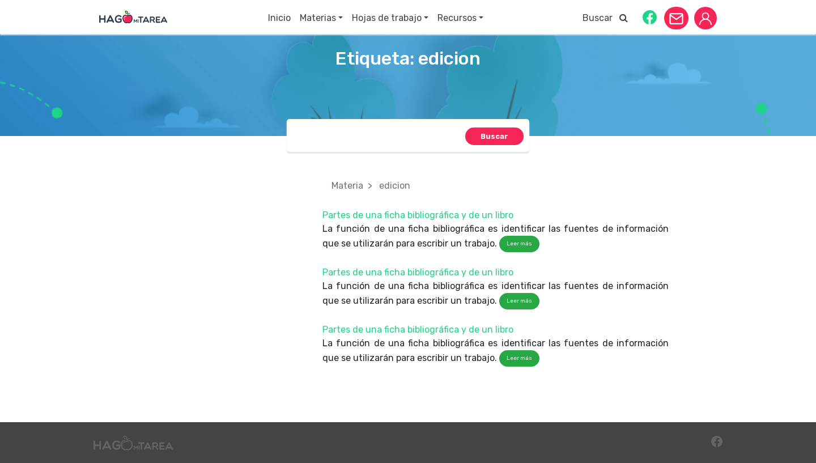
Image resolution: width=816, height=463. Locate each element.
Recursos (457, 17)
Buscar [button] (605, 17)
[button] (649, 17)
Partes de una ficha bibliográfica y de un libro (417, 215)
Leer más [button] (519, 243)
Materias (318, 17)
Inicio (279, 17)
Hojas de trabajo (387, 17)
